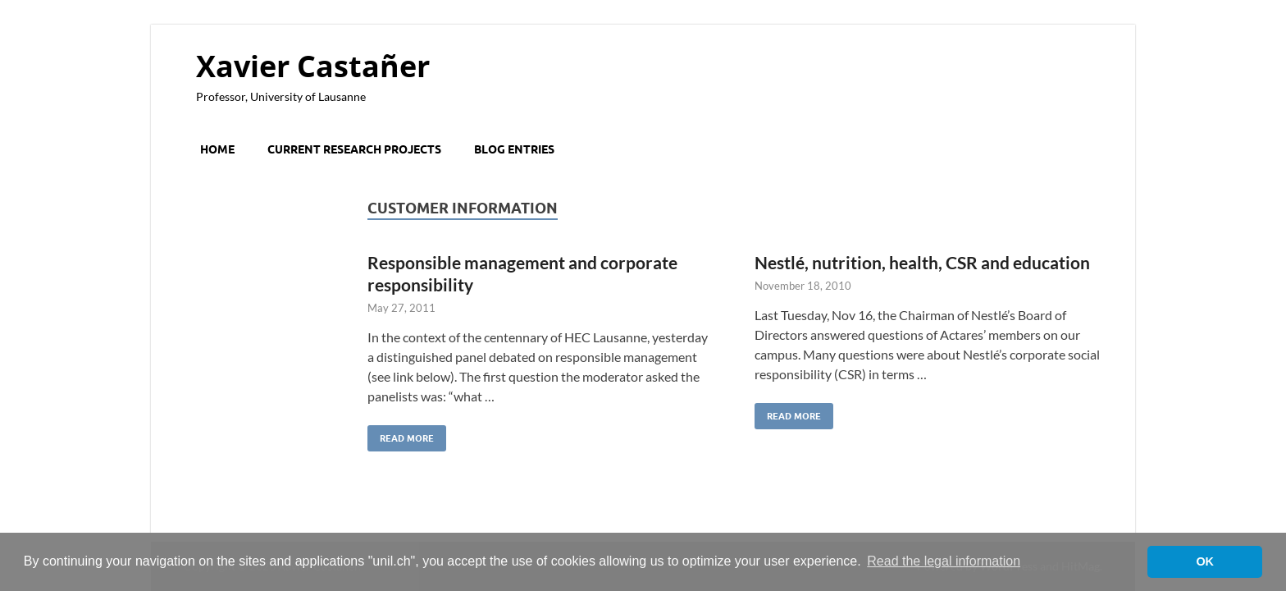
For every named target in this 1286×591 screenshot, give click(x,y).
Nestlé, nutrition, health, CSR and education (922, 262)
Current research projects (354, 149)
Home (217, 149)
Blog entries (514, 149)
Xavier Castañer (313, 66)
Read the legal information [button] (943, 561)
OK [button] (1205, 561)
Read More (400, 434)
